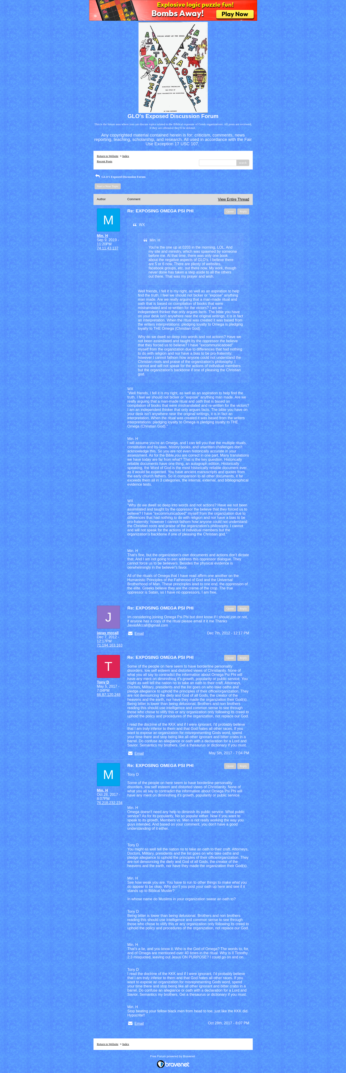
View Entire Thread (233, 199)
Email (139, 634)
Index (125, 156)
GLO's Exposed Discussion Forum (120, 176)
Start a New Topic (108, 186)
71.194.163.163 (110, 645)
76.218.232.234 (110, 803)
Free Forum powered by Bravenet (173, 1056)
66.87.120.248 (108, 695)
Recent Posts (104, 161)
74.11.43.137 (107, 248)
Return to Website (107, 156)
